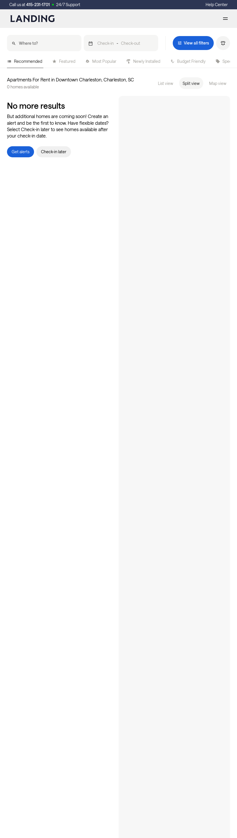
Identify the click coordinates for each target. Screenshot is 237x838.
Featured (63, 61)
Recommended (24, 61)
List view (165, 83)
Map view (218, 83)
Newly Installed (143, 61)
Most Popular (100, 61)
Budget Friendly (188, 61)
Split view (191, 83)
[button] (121, 43)
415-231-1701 (38, 4)
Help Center (217, 4)
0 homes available (23, 86)
